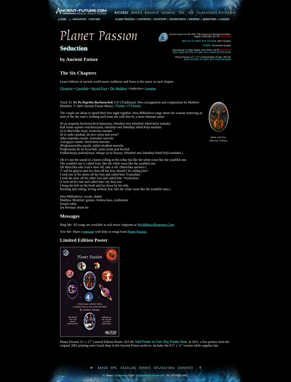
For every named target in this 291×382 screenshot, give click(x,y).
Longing (224, 19)
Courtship (159, 19)
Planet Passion (124, 19)
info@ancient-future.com (150, 375)
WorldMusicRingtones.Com (155, 224)
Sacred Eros (177, 19)
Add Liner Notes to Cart (188, 52)
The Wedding (118, 88)
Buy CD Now (209, 41)
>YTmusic (133, 106)
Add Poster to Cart (196, 59)
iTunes (207, 45)
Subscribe (120, 375)
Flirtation (143, 19)
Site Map (94, 19)
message (88, 231)
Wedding (194, 19)
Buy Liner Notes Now (217, 52)
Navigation (77, 19)
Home (62, 19)
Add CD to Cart (191, 41)
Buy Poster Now (220, 59)
